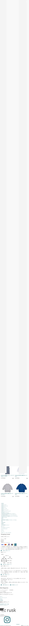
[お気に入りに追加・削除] (13, 478)
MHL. (2, 521)
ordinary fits (3, 522)
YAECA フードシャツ (4, 509)
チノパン (2, 531)
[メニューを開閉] (26, 2)
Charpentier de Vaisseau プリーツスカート (8, 513)
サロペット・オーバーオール (6, 532)
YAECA (2, 503)
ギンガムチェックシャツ (5, 527)
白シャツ (2, 526)
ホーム (1, 596)
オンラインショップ (3, 597)
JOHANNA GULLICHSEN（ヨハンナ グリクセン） (9, 516)
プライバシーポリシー (3, 605)
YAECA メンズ (3, 504)
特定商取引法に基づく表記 (4, 604)
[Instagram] (9, 624)
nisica (2, 518)
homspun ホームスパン (5, 512)
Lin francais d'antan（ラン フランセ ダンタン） (9, 514)
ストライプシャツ (4, 528)
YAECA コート (3, 507)
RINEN (2, 523)
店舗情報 (1, 600)
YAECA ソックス (4, 508)
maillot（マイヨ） (4, 517)
